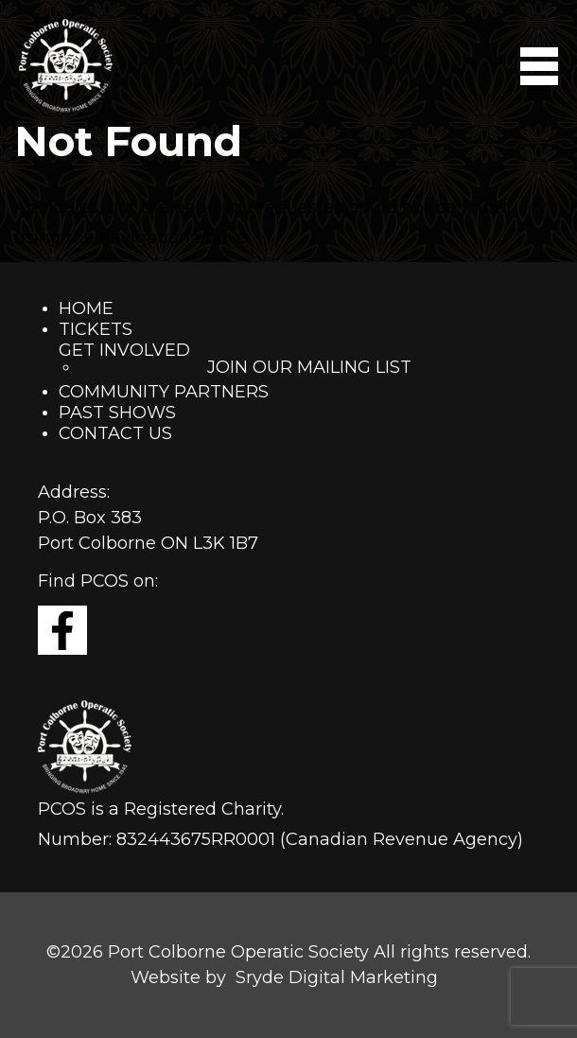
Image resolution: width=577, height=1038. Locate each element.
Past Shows (117, 412)
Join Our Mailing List (309, 367)
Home (86, 308)
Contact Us (115, 433)
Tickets (95, 329)
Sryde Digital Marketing (337, 977)
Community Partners (164, 391)
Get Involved (124, 350)
